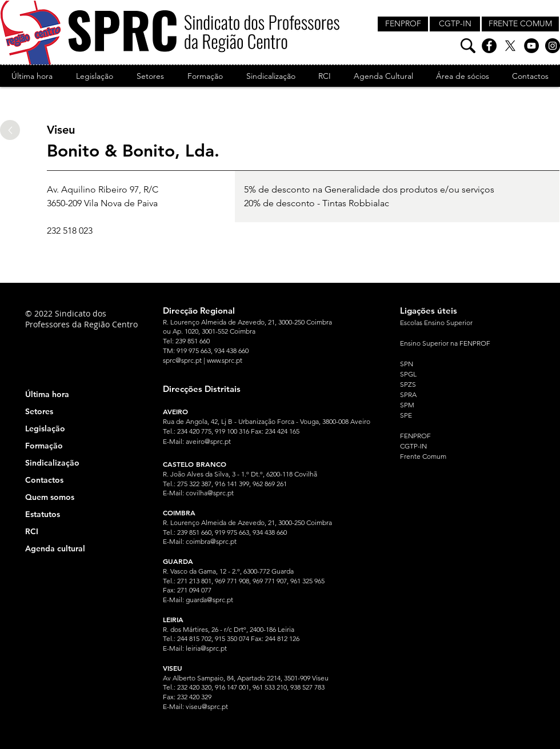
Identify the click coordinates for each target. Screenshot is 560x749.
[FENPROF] (403, 24)
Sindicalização (52, 463)
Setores (39, 411)
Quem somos (49, 497)
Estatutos (42, 514)
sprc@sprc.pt (182, 360)
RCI (31, 531)
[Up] (10, 130)
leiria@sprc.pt (206, 648)
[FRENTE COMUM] (520, 24)
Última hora (47, 394)
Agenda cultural (55, 548)
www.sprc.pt (224, 360)
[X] (510, 45)
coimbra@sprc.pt (211, 541)
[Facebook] (489, 45)
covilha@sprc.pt (210, 492)
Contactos (44, 480)
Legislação (45, 428)
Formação (44, 445)
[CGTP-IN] (455, 24)
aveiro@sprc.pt (208, 441)
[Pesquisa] (468, 45)
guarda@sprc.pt (209, 599)
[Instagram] (552, 45)
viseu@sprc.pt (207, 706)
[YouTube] (531, 45)
